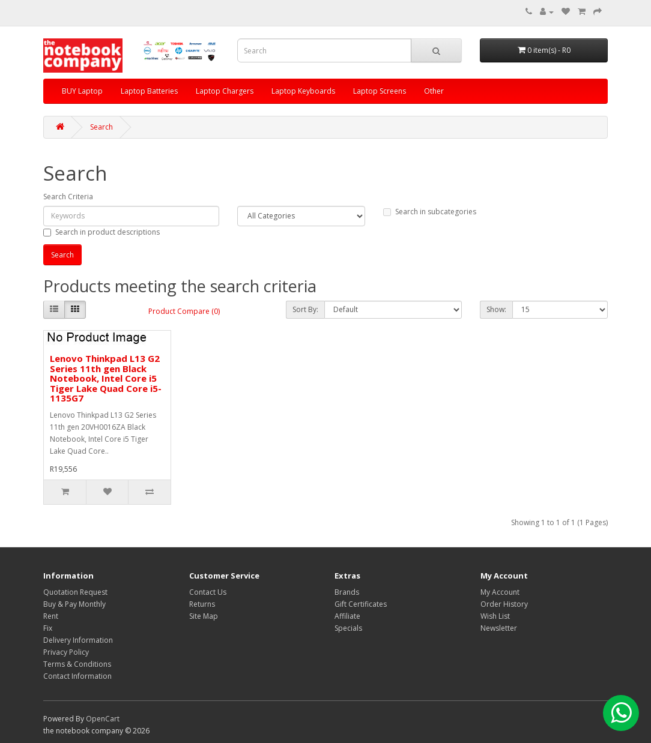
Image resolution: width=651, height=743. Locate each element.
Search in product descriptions (101, 232)
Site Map (203, 616)
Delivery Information (78, 640)
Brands (347, 592)
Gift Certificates (361, 604)
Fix (47, 628)
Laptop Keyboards (303, 91)
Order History (504, 604)
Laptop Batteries (149, 91)
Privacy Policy (66, 652)
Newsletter (498, 628)
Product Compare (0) (184, 311)
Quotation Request (75, 592)
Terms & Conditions (77, 664)
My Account (499, 592)
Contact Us (207, 592)
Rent (50, 616)
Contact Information (77, 676)
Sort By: (305, 309)
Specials (348, 628)
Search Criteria (68, 196)
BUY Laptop (82, 91)
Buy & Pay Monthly (74, 604)
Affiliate (347, 616)
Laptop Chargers (224, 91)
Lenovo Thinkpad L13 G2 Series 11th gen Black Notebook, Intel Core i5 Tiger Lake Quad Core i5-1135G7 (106, 378)
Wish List (495, 616)
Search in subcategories (429, 211)
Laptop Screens (379, 91)
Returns (202, 604)
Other (434, 91)
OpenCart (103, 719)
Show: (496, 309)
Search (101, 127)
